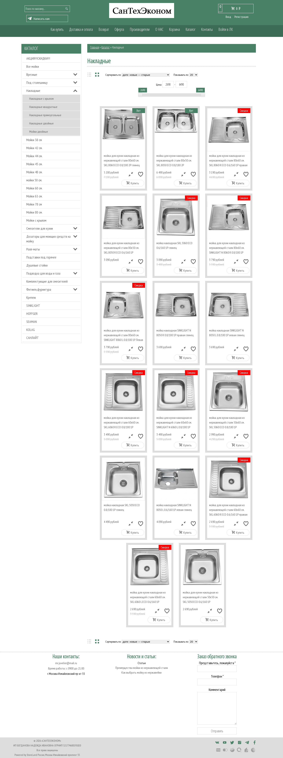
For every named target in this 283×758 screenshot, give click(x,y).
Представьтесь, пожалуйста (217, 663)
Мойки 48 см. (34, 172)
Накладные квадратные (43, 107)
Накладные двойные (41, 123)
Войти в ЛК (225, 29)
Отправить (217, 731)
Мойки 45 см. (34, 164)
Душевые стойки (37, 265)
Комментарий (217, 689)
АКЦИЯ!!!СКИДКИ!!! (38, 58)
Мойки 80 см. (34, 212)
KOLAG (30, 329)
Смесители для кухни (39, 228)
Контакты (207, 29)
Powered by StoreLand (26, 755)
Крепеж (31, 297)
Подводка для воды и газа (43, 273)
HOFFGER (32, 313)
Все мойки (32, 66)
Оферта (119, 29)
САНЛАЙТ (32, 337)
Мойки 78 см (34, 204)
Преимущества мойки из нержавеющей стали (141, 668)
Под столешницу (37, 82)
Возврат (103, 29)
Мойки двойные (38, 131)
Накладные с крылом (41, 98)
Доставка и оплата (81, 29)
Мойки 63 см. (34, 196)
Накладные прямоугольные (45, 115)
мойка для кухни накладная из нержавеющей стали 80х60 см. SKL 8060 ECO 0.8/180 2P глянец (122, 160)
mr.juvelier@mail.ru (66, 663)
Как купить (57, 29)
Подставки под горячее (41, 257)
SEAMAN (31, 321)
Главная (94, 47)
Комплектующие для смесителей (47, 281)
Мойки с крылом (36, 220)
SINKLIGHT (33, 305)
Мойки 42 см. (34, 148)
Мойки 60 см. (34, 188)
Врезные (31, 74)
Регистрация (241, 17)
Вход (228, 17)
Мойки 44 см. (34, 156)
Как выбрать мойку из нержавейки (141, 672)
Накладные (33, 90)
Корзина (174, 29)
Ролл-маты (33, 249)
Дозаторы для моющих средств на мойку (48, 238)
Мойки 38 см (34, 140)
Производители (140, 29)
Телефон (217, 676)
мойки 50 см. (34, 180)
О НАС (159, 29)
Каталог (190, 29)
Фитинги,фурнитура (38, 289)
